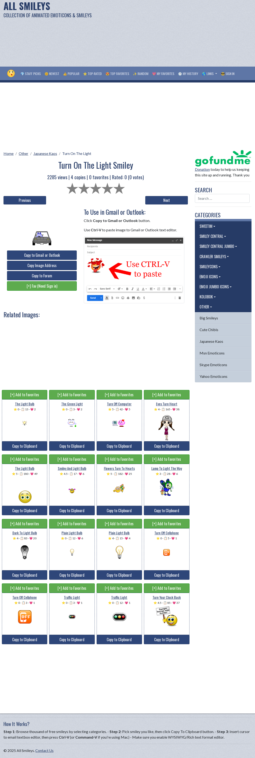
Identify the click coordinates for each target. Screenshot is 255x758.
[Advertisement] (171, 32)
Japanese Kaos (45, 153)
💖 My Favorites (163, 73)
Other (23, 153)
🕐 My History (188, 73)
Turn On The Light (76, 153)
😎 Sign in (227, 73)
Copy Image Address (42, 265)
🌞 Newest (51, 73)
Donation (202, 169)
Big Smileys (209, 318)
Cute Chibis (209, 329)
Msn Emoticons (212, 353)
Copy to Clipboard (24, 446)
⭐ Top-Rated (92, 73)
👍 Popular (71, 73)
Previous (25, 200)
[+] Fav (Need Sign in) (42, 286)
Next (166, 200)
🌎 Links (208, 73)
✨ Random (140, 73)
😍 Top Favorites (117, 73)
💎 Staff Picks (30, 73)
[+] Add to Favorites (24, 394)
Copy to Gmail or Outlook (42, 255)
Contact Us (44, 750)
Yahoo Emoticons (213, 376)
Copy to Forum (42, 276)
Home (9, 153)
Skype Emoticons (213, 364)
